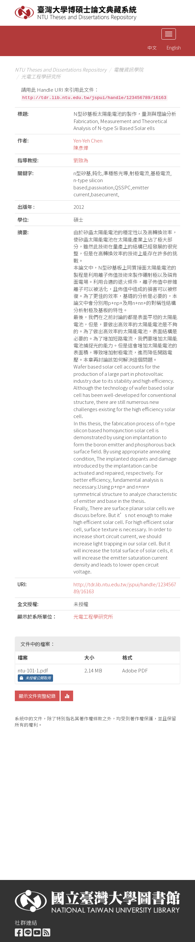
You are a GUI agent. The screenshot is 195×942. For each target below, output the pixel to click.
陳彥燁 (80, 147)
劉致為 (80, 160)
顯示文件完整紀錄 (37, 696)
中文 (152, 47)
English (174, 47)
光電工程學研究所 (41, 76)
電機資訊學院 (128, 69)
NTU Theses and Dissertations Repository (60, 69)
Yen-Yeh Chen (87, 140)
